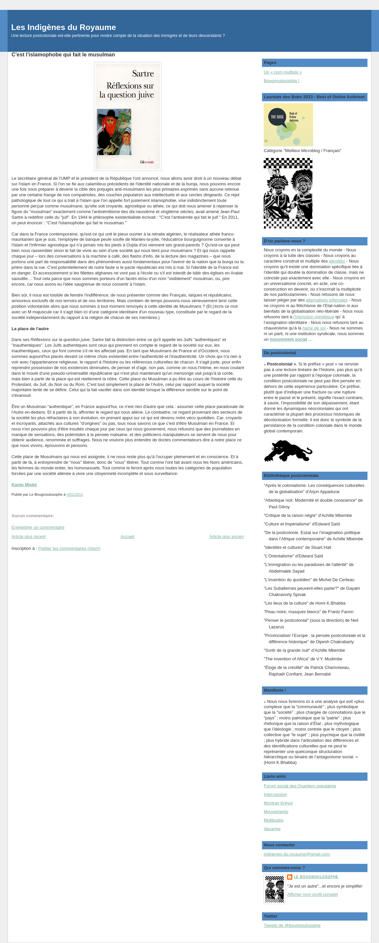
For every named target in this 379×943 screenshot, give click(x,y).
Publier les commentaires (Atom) (69, 548)
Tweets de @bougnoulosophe (292, 925)
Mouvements (276, 811)
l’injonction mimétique (313, 316)
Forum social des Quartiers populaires (300, 785)
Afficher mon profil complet (312, 894)
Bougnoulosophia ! (281, 80)
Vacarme (272, 828)
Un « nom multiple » (283, 72)
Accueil (127, 536)
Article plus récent (28, 536)
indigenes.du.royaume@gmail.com (297, 854)
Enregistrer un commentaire (38, 527)
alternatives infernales (326, 300)
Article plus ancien (226, 536)
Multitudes (273, 820)
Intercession (275, 794)
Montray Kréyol (278, 803)
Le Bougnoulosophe (316, 877)
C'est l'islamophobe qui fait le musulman (63, 54)
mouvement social (288, 339)
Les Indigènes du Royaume (63, 27)
